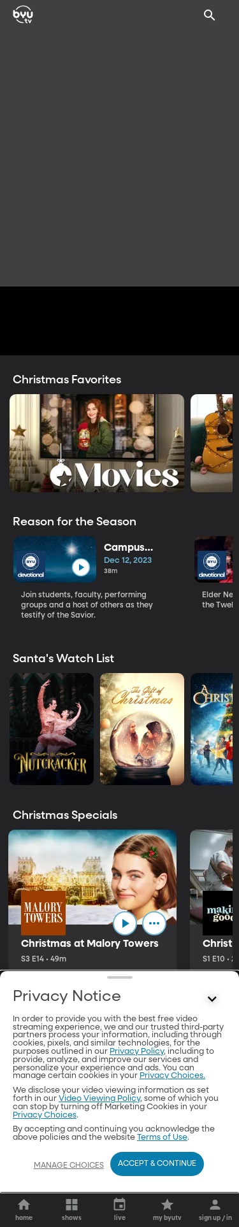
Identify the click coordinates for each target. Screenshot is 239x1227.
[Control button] (212, 1000)
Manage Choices (69, 1166)
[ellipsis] (154, 923)
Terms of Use (162, 1137)
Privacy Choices (44, 1115)
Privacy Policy (137, 1051)
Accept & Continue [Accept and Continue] (157, 1164)
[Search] (209, 15)
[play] (80, 567)
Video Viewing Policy (99, 1099)
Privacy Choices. (172, 1076)
